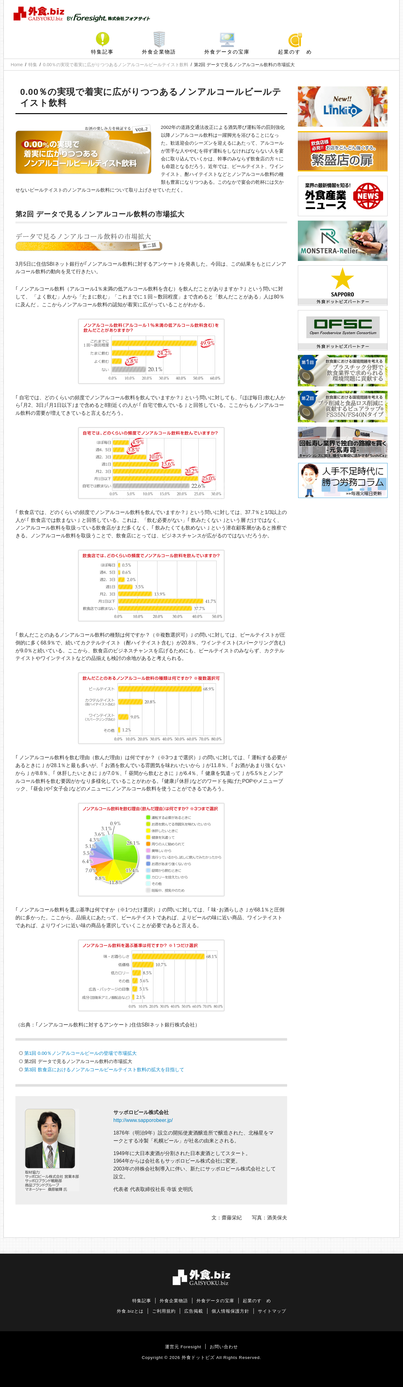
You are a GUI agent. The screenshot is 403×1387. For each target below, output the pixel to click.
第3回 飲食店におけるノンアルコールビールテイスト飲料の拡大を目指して (104, 1069)
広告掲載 (193, 1311)
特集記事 (102, 52)
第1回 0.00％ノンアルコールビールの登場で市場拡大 (80, 1053)
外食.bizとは (130, 1311)
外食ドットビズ (198, 1357)
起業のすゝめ (295, 52)
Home (17, 64)
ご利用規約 (164, 1311)
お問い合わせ (224, 1346)
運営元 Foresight (183, 1346)
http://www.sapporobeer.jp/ (143, 1120)
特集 (32, 64)
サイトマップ (272, 1311)
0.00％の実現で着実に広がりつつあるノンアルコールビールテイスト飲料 (115, 64)
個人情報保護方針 (230, 1311)
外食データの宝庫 (227, 52)
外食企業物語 (159, 52)
